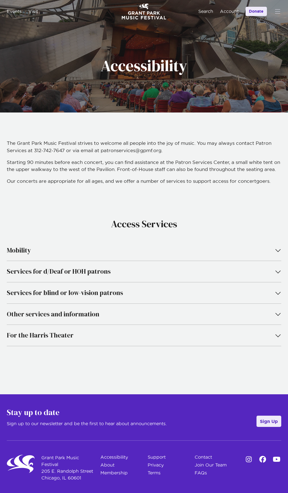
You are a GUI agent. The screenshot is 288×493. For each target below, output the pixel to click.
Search (205, 11)
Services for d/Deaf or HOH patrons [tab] (144, 271)
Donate (256, 11)
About (107, 464)
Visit (33, 11)
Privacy (156, 464)
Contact (203, 457)
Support (157, 457)
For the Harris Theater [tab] (144, 335)
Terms (154, 472)
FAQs (201, 472)
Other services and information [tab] (144, 314)
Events (14, 11)
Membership (114, 472)
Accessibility (114, 457)
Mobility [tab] (144, 250)
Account (229, 11)
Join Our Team (211, 464)
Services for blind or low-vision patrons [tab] (144, 292)
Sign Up (269, 421)
